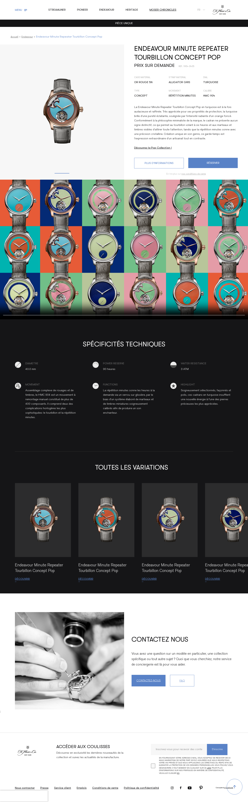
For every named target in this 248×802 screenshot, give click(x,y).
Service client (62, 787)
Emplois (82, 787)
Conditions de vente (105, 787)
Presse (44, 787)
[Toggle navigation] (21, 10)
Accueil (15, 36)
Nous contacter (25, 787)
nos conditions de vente (193, 174)
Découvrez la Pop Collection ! (153, 147)
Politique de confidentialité (141, 787)
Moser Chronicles (162, 9)
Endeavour (29, 36)
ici (178, 773)
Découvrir (22, 579)
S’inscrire (217, 749)
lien (209, 768)
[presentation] (24, 796)
